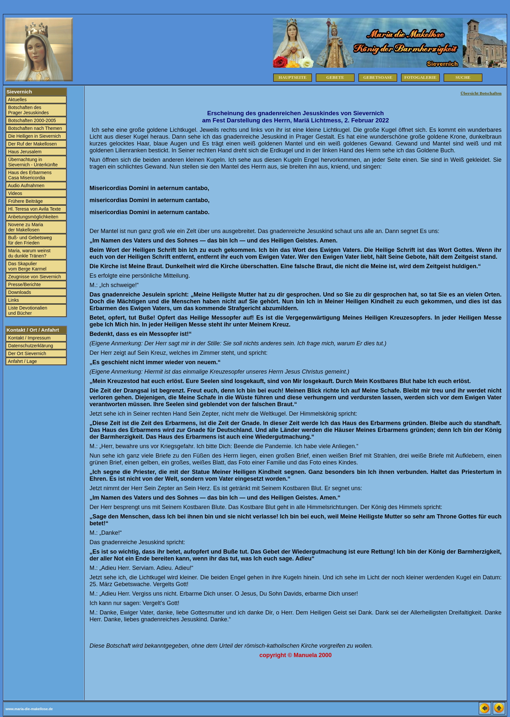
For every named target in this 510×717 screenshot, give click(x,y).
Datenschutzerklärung (30, 345)
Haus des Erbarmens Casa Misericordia (29, 175)
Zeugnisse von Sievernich (34, 276)
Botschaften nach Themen (34, 128)
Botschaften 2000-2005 (31, 120)
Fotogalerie (420, 77)
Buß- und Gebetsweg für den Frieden (29, 240)
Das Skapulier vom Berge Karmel (27, 266)
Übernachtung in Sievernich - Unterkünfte (32, 162)
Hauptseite (293, 77)
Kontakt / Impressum (28, 337)
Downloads (19, 292)
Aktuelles (17, 99)
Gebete (335, 77)
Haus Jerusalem (24, 151)
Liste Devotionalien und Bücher (27, 310)
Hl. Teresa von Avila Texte (34, 209)
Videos (14, 193)
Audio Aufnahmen (25, 185)
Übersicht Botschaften (481, 93)
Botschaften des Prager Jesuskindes (28, 110)
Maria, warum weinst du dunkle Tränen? (28, 253)
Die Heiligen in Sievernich (34, 136)
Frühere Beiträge (25, 201)
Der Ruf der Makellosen (32, 143)
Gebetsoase (378, 77)
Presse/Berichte (24, 284)
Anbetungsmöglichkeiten (32, 216)
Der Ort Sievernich (26, 353)
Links (13, 300)
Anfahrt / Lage (22, 361)
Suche (463, 77)
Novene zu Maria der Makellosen (25, 227)
